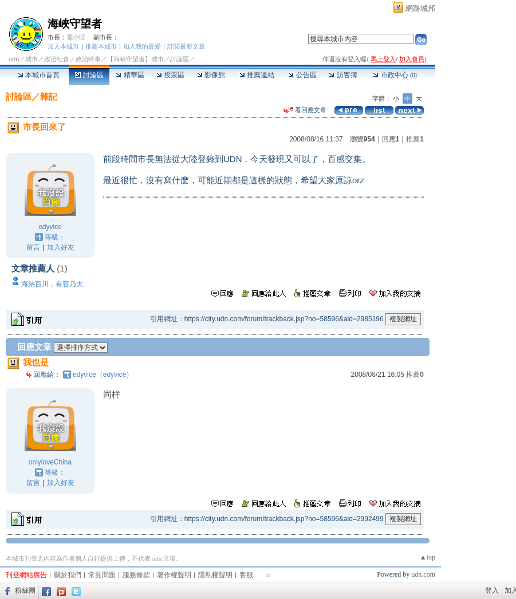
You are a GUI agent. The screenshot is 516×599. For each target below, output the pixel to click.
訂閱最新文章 (186, 46)
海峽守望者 (75, 24)
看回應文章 (304, 110)
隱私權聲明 (215, 575)
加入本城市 (63, 46)
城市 (31, 59)
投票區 (170, 75)
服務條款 (136, 575)
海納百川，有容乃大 (52, 284)
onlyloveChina (50, 462)
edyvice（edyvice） (103, 375)
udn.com (423, 574)
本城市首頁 (39, 75)
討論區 (89, 75)
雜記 (48, 96)
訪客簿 (343, 75)
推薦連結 (256, 75)
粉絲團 (25, 590)
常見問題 (102, 575)
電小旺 (75, 37)
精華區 (130, 75)
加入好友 (60, 247)
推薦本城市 (101, 46)
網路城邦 (420, 8)
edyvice (50, 227)
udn (14, 59)
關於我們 (67, 575)
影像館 (211, 75)
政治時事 (88, 59)
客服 (246, 575)
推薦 (415, 139)
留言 (33, 247)
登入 (492, 590)
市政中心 (395, 75)
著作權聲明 (174, 575)
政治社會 (56, 59)
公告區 (302, 75)
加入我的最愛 (142, 46)
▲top (427, 557)
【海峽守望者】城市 (135, 59)
